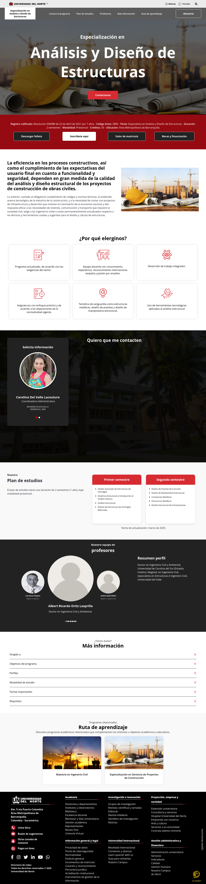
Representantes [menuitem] (74, 826)
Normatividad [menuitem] (73, 855)
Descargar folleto (31, 136)
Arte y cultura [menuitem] (159, 823)
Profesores (105, 13)
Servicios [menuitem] (156, 856)
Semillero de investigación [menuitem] (123, 818)
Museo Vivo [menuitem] (71, 829)
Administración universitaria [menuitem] (167, 852)
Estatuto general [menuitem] (74, 858)
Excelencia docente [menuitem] (76, 815)
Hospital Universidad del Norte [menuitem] (168, 816)
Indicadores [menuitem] (158, 859)
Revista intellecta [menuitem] (117, 815)
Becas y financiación (174, 136)
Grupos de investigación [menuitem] (122, 804)
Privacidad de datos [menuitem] (76, 847)
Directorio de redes (21, 864)
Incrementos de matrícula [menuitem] (80, 862)
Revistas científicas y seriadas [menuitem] (125, 807)
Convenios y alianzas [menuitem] (120, 851)
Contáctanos (103, 95)
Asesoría (188, 13)
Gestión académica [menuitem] (76, 822)
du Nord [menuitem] (156, 874)
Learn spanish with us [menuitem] (120, 855)
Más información (126, 13)
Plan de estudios (84, 13)
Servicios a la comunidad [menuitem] (165, 827)
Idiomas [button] (170, 4)
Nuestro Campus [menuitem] (118, 862)
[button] (196, 4)
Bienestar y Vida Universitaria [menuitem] (82, 818)
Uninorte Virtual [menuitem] (74, 833)
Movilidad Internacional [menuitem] (121, 847)
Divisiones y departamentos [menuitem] (81, 804)
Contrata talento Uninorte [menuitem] (166, 830)
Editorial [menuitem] (113, 811)
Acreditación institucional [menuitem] (79, 873)
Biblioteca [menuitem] (70, 811)
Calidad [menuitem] (155, 863)
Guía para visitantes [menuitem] (119, 858)
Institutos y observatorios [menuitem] (79, 807)
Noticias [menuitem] (112, 822)
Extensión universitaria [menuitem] (164, 808)
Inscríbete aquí (79, 136)
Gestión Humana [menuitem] (161, 867)
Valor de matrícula (126, 136)
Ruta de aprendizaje (151, 13)
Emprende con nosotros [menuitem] (165, 819)
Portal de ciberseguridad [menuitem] (79, 851)
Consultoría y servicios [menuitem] (164, 812)
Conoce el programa (59, 13)
